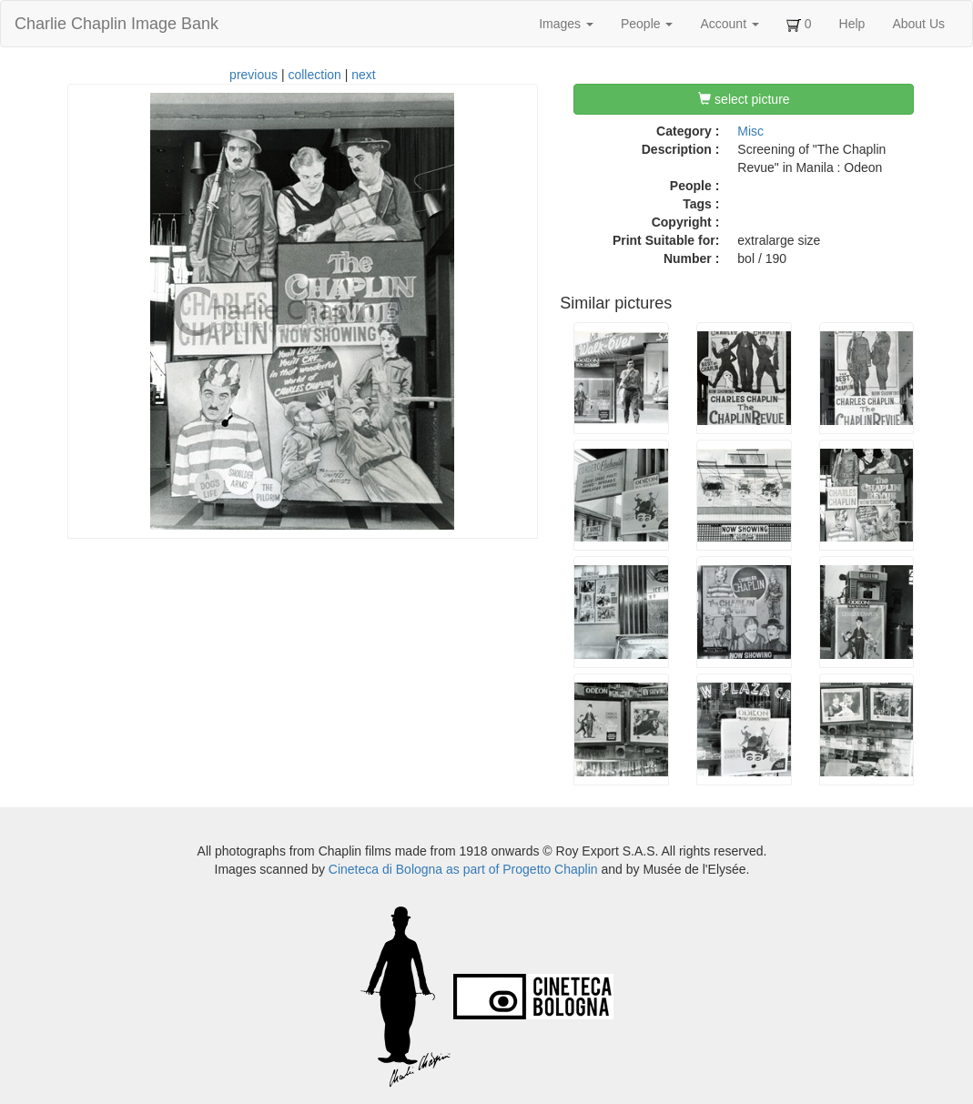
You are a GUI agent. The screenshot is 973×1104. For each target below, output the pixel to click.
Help (852, 23)
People (647, 23)
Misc (750, 131)
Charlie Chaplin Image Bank (116, 24)
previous (253, 74)
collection (314, 74)
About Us (918, 23)
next (363, 74)
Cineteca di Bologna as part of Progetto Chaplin (463, 869)
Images (566, 23)
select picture (743, 99)
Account (729, 23)
